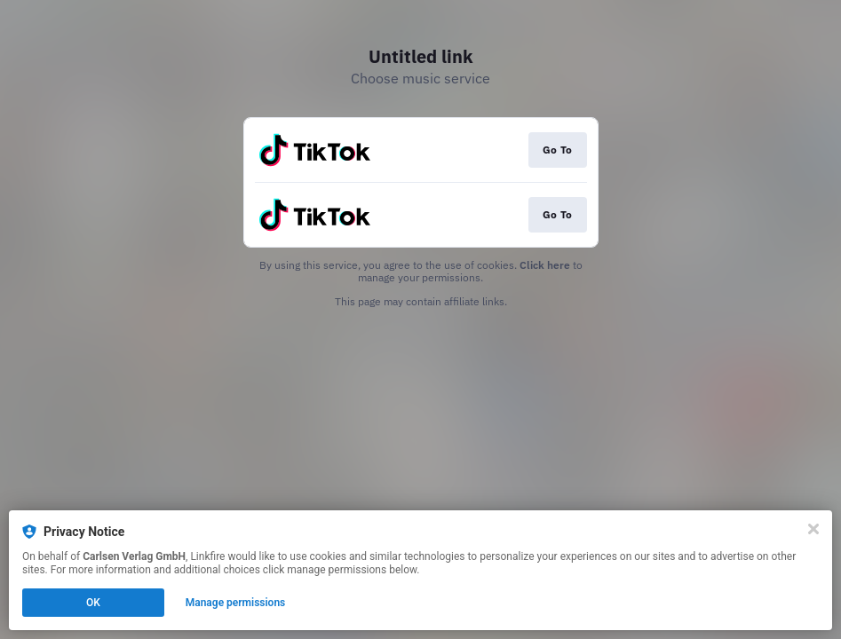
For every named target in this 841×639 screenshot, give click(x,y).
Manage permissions (236, 602)
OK (93, 602)
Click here (545, 265)
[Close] (813, 529)
